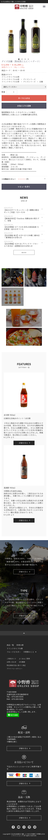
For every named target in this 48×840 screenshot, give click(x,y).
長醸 (41, 82)
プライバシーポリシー (15, 669)
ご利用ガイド (11, 659)
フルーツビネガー (14, 652)
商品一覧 (10, 645)
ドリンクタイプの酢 (15, 648)
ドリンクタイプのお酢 (10, 77)
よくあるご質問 (24, 659)
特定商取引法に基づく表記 (16, 665)
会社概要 (22, 662)
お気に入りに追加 (24, 105)
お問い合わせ (11, 662)
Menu (43, 5)
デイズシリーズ (29, 79)
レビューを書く (24, 186)
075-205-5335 (17, 697)
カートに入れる (24, 98)
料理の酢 (20, 645)
